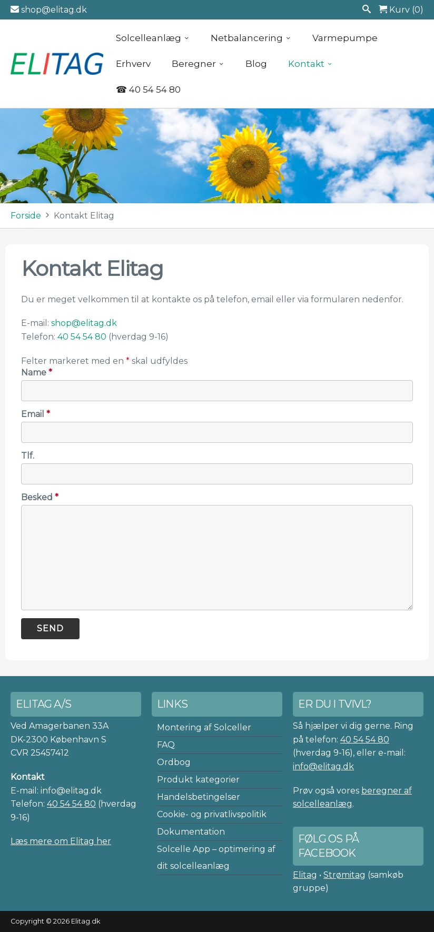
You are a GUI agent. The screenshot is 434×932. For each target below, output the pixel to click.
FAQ (166, 745)
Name (36, 373)
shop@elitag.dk (49, 10)
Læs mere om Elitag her (61, 841)
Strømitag (344, 875)
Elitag (305, 875)
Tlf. (27, 456)
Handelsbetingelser (198, 797)
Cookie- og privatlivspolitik (212, 814)
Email (35, 414)
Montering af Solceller (204, 727)
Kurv (401, 10)
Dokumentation (191, 832)
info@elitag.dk (323, 766)
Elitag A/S (58, 64)
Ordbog (174, 762)
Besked (39, 497)
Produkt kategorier (198, 780)
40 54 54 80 (81, 337)
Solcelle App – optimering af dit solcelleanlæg (216, 857)
